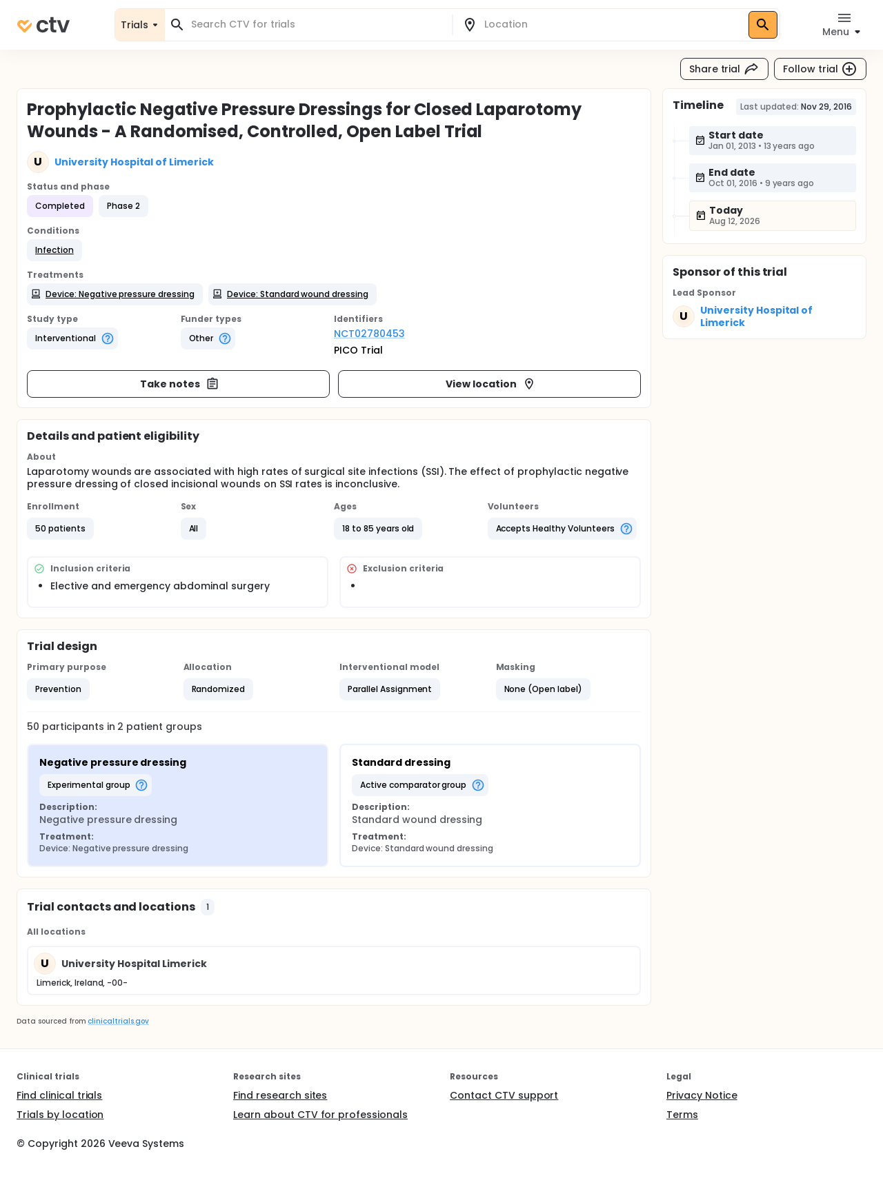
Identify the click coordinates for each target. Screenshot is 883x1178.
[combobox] (316, 24)
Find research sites (280, 1095)
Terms (682, 1114)
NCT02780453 (369, 333)
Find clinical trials (59, 1095)
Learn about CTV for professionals (320, 1114)
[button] (54, 250)
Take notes (179, 384)
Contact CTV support (504, 1095)
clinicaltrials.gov (118, 1021)
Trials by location (60, 1114)
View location (491, 384)
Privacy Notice (701, 1095)
